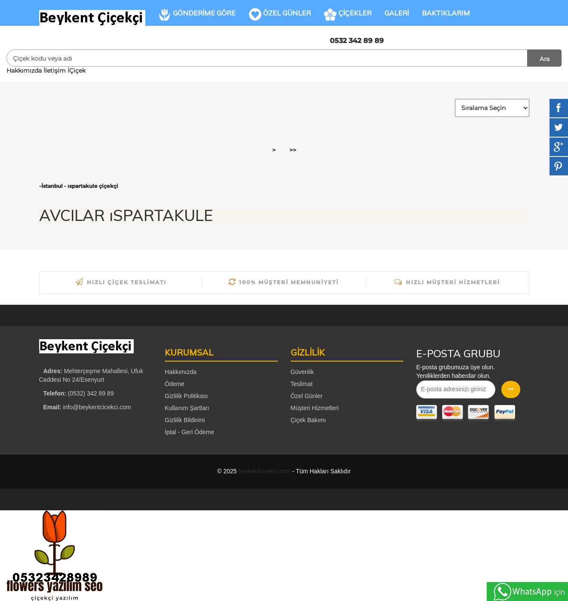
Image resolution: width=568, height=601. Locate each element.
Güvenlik (302, 371)
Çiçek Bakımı (308, 420)
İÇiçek (77, 70)
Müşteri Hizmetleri (315, 408)
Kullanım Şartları (187, 408)
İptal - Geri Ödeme (189, 432)
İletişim (54, 70)
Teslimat (302, 383)
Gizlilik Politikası (186, 395)
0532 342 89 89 (357, 41)
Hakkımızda (24, 70)
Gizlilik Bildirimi (185, 420)
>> (292, 150)
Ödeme (174, 383)
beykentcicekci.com (265, 471)
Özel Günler (307, 395)
